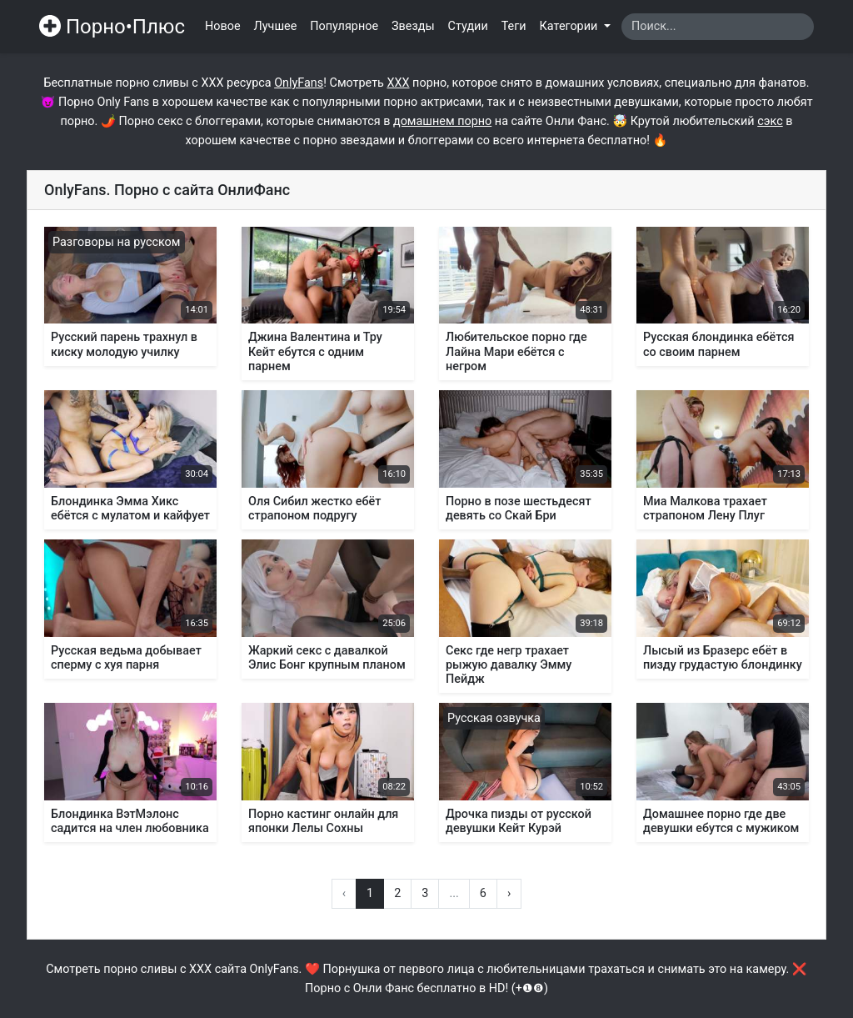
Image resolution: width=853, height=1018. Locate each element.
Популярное (344, 26)
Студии (468, 26)
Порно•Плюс (112, 26)
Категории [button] (570, 26)
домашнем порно (442, 121)
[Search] (717, 26)
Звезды (413, 26)
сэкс (769, 121)
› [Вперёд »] (509, 893)
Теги (513, 26)
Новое (223, 26)
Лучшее (275, 26)
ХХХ (398, 83)
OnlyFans (298, 83)
